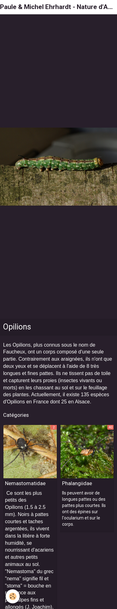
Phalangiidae (77, 483)
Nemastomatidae (25, 483)
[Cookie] (13, 596)
